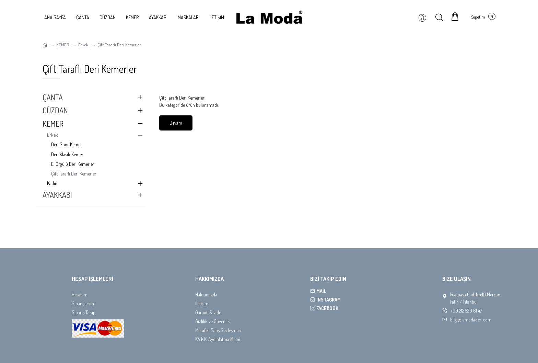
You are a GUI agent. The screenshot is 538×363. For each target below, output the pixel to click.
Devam (175, 123)
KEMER (62, 44)
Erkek (83, 44)
